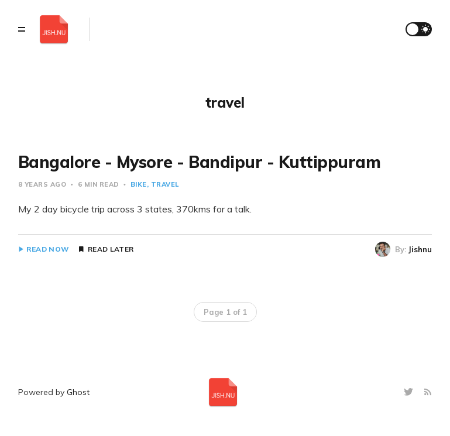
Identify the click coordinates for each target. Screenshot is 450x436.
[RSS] (428, 392)
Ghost (78, 392)
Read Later (110, 249)
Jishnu (420, 249)
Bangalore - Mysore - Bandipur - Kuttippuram (199, 162)
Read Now (47, 249)
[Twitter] (410, 392)
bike (138, 184)
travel (165, 184)
